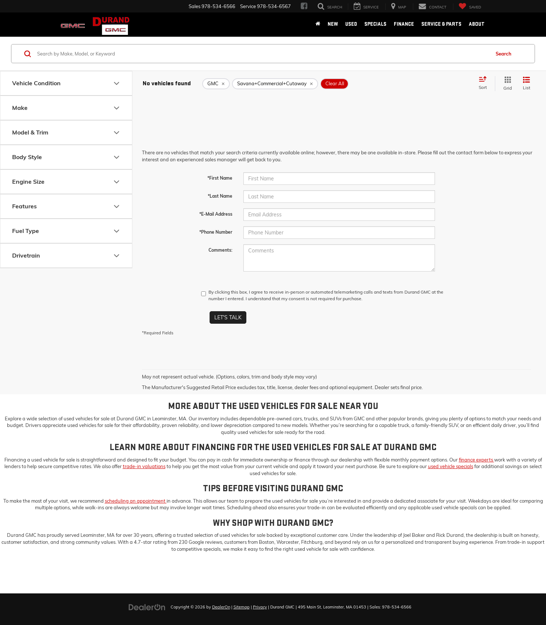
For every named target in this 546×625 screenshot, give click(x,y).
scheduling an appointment (136, 501)
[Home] (318, 24)
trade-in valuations (144, 466)
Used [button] (351, 24)
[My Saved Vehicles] (469, 6)
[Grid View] (506, 83)
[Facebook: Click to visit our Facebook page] (304, 6)
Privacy (260, 607)
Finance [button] (404, 24)
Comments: (220, 250)
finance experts (476, 460)
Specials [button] (375, 24)
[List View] (526, 83)
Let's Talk (228, 317)
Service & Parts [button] (441, 24)
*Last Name (220, 196)
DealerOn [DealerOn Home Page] (221, 607)
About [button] (477, 24)
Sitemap (241, 607)
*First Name (219, 178)
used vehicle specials (450, 466)
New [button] (333, 24)
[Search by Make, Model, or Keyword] (262, 53)
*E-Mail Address (215, 214)
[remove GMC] (216, 83)
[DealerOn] (147, 607)
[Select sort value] (485, 83)
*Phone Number (215, 232)
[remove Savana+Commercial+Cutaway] (275, 83)
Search (503, 54)
